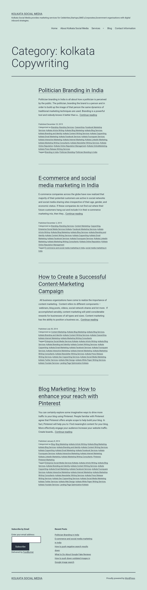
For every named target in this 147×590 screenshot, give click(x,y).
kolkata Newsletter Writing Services (84, 143)
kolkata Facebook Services (70, 137)
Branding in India (52, 152)
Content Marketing (82, 226)
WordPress (130, 578)
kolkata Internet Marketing (73, 140)
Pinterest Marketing (46, 460)
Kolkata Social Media (26, 13)
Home (54, 28)
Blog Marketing (62, 444)
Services (96, 28)
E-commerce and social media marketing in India (65, 248)
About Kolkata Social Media (74, 28)
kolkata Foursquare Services (93, 137)
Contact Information (125, 28)
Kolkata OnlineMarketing (97, 146)
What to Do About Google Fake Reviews (73, 554)
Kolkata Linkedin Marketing (96, 140)
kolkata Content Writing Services (76, 133)
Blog (109, 28)
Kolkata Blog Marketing (74, 130)
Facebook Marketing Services (85, 229)
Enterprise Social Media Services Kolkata (55, 229)
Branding (54, 127)
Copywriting (79, 127)
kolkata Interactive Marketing (50, 140)
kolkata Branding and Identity (50, 133)
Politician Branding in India (70, 90)
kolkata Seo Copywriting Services (65, 357)
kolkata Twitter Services (48, 360)
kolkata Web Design (67, 360)
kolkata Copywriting (98, 133)
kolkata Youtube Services (48, 363)
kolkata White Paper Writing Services (91, 360)
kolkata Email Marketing (48, 137)
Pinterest (97, 457)
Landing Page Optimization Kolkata (74, 363)
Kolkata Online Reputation (90, 242)
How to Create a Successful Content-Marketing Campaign (72, 284)
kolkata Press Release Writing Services (54, 149)
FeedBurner (28, 552)
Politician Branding (67, 152)
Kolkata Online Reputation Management (70, 146)
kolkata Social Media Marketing (93, 357)
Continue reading (88, 115)
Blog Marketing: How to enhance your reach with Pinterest (68, 396)
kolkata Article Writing (55, 130)
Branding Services (66, 127)
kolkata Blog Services (93, 130)
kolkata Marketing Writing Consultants (54, 143)
